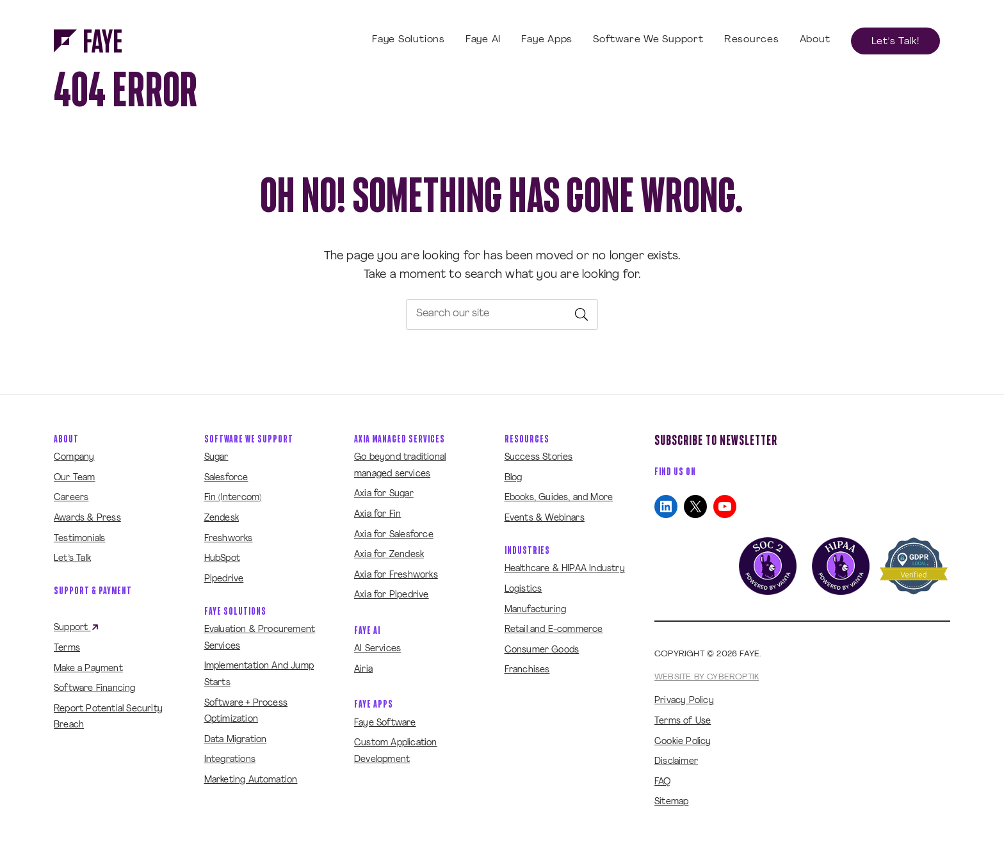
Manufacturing (536, 610)
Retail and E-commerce (554, 630)
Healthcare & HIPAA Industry (565, 569)
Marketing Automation (251, 780)
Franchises (527, 670)
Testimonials (79, 539)
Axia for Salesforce (393, 535)
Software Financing (95, 689)
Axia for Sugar (384, 494)
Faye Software (385, 723)
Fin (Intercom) (233, 498)
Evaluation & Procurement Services (260, 638)
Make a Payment (88, 669)
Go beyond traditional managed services (400, 465)
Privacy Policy (684, 701)
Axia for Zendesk (389, 555)
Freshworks (228, 539)
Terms (67, 648)
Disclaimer (676, 762)
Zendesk (221, 518)
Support (76, 628)
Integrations (229, 760)
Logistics (523, 589)
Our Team (74, 478)
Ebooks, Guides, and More (559, 498)
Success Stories (539, 457)
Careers (71, 498)
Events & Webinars (545, 518)
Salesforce (226, 478)
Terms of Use (682, 721)
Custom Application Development (395, 751)
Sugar (216, 457)
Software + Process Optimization (246, 711)
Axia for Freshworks (396, 575)
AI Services (377, 649)
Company (74, 457)
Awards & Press (87, 518)
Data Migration (235, 740)
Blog (513, 478)
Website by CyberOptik (706, 677)
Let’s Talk (72, 559)
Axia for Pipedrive (391, 595)
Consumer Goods (542, 650)
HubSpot (222, 559)
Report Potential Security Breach (108, 717)
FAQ (662, 782)
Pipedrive (224, 579)
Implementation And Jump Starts (259, 674)
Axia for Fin (377, 514)
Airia (363, 669)
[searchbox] (502, 314)
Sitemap (671, 802)
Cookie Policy (682, 742)
